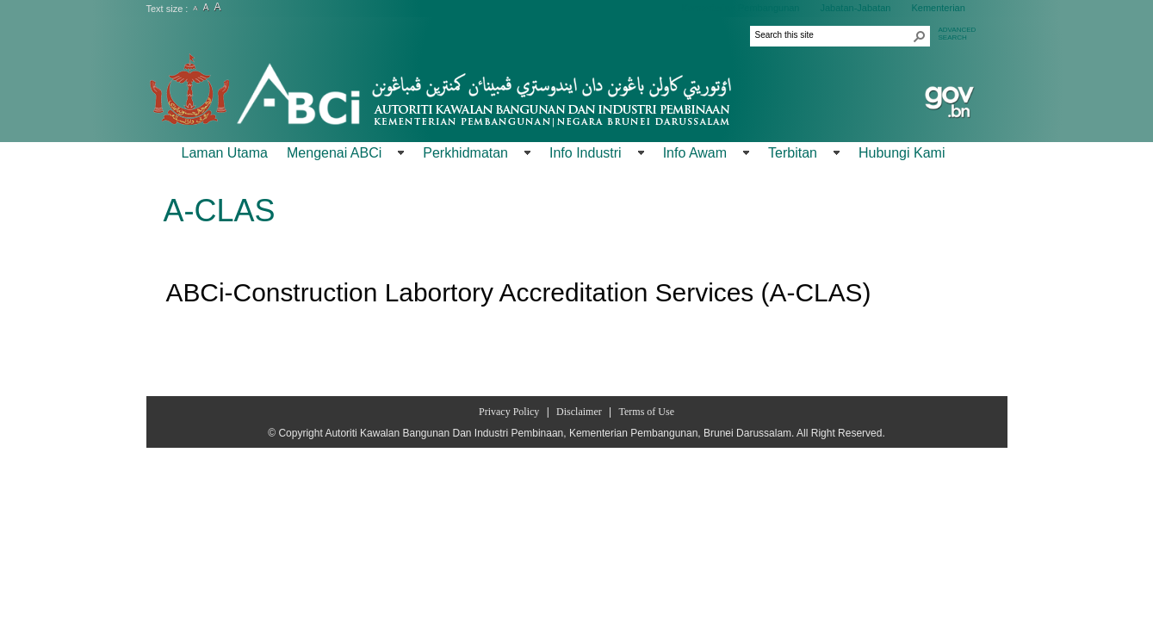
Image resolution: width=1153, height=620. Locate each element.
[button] (919, 36)
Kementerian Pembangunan (741, 8)
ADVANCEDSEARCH (957, 33)
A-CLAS (220, 210)
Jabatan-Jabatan (855, 8)
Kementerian (937, 8)
